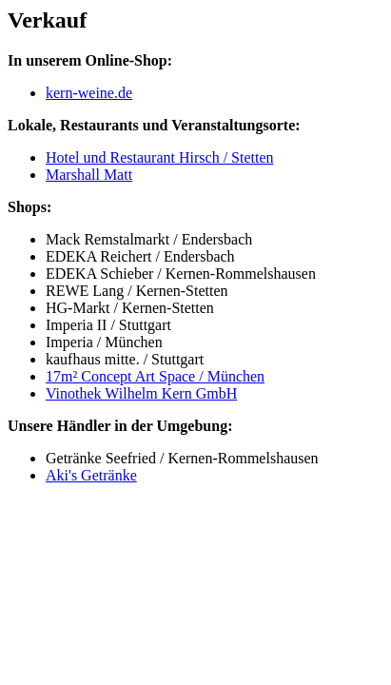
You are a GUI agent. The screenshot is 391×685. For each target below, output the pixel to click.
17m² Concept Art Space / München (155, 376)
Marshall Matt (89, 174)
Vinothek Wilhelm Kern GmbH (141, 393)
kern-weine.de (89, 93)
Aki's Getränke (91, 475)
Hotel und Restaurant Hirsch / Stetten (160, 157)
